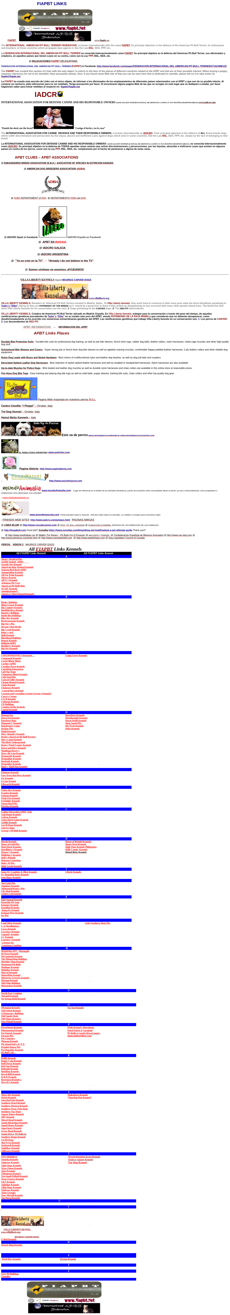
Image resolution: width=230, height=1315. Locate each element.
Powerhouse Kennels (11, 1027)
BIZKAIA (54, 241)
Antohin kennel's (10, 591)
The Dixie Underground (13, 742)
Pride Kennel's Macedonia (80, 1027)
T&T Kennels (8, 1182)
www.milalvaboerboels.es (15, 497)
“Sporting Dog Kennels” (79, 1097)
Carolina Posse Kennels (13, 666)
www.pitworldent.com (79, 1036)
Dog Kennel (77, 1162)
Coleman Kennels (10, 701)
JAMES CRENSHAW (11, 894)
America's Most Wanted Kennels (18, 594)
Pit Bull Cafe (8, 1052)
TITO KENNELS (9, 1157)
